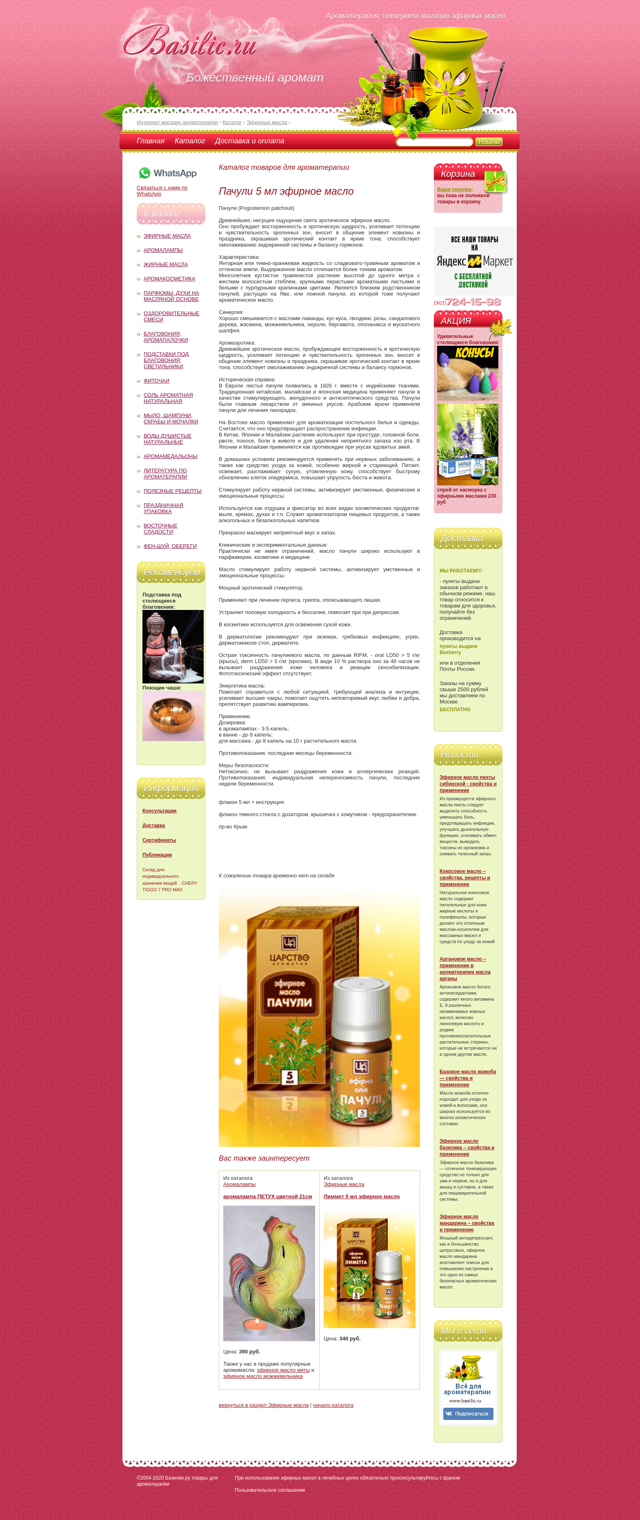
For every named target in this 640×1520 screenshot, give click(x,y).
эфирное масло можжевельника (263, 1376)
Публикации (157, 855)
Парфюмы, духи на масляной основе (171, 296)
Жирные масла (166, 264)
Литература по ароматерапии (165, 473)
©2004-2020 (150, 1478)
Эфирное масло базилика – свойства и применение (467, 1147)
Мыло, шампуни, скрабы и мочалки (171, 418)
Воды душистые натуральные (168, 439)
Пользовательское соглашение (270, 1490)
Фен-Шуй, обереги (170, 546)
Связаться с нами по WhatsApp (167, 187)
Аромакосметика (169, 279)
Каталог (190, 141)
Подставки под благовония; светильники (166, 360)
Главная (150, 141)
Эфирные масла (167, 236)
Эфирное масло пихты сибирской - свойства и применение (468, 783)
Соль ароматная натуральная (168, 398)
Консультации (159, 811)
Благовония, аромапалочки (166, 337)
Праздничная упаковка (163, 508)
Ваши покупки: (455, 189)
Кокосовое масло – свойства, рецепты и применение (465, 877)
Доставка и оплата (249, 141)
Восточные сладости (161, 529)
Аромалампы (163, 250)
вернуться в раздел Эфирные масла (264, 1405)
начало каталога (333, 1405)
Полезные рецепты (173, 491)
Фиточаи (156, 381)
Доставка (153, 825)
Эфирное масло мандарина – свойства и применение (467, 1223)
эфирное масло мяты (283, 1370)
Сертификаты (159, 840)
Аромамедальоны (171, 456)
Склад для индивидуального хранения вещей (160, 876)
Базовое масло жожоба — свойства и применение (468, 1078)
